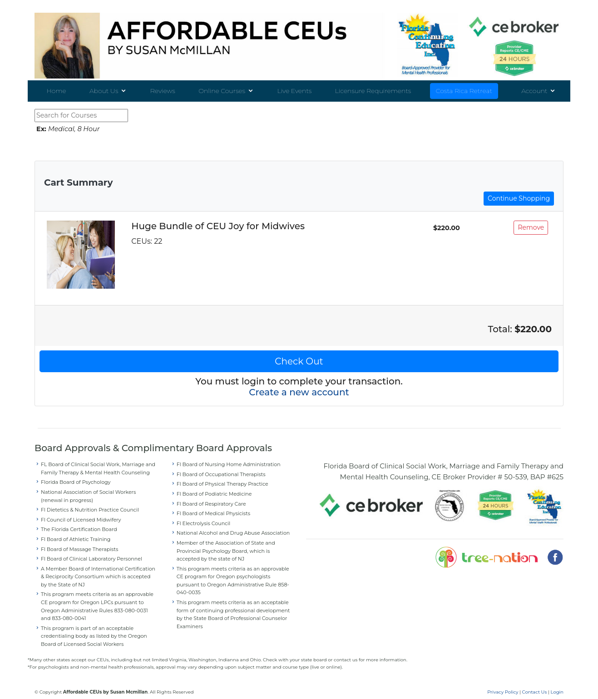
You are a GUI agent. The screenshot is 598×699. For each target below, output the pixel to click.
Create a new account (299, 384)
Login (557, 684)
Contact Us (534, 684)
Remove (531, 220)
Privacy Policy (502, 684)
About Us (103, 91)
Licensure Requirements (373, 91)
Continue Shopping (519, 191)
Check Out (299, 354)
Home (56, 91)
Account (534, 91)
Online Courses (221, 91)
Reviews (162, 91)
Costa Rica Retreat (464, 91)
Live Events (294, 91)
